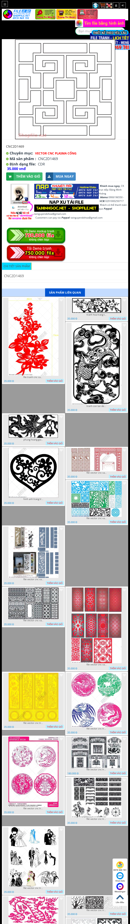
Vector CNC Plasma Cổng (56, 153)
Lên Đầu (120, 899)
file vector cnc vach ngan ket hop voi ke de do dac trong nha (33, 579)
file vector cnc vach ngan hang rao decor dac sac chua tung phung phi (33, 620)
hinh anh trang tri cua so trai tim (33, 499)
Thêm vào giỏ (23, 176)
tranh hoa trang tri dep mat (97, 314)
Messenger (120, 888)
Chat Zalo (120, 877)
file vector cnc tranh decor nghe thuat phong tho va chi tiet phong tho (97, 819)
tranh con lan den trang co (97, 406)
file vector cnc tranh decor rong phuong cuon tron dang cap (33, 808)
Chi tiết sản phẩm (17, 266)
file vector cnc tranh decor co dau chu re (33, 888)
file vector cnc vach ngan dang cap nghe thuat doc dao (97, 664)
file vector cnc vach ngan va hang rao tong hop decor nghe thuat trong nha (97, 518)
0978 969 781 (120, 866)
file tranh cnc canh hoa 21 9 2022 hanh (33, 377)
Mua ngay (60, 176)
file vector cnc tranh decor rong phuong (97, 728)
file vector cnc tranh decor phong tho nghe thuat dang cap (97, 769)
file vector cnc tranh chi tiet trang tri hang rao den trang (97, 910)
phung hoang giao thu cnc (33, 439)
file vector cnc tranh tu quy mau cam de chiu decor (33, 723)
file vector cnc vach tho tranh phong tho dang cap (97, 472)
